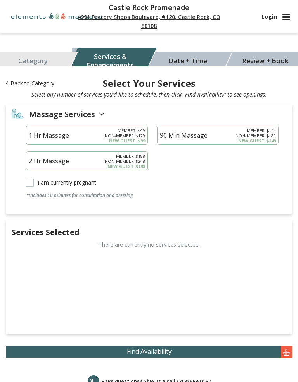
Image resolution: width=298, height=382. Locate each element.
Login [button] (276, 16)
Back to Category (30, 83)
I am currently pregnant (67, 182)
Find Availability (210, 352)
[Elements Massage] (58, 15)
